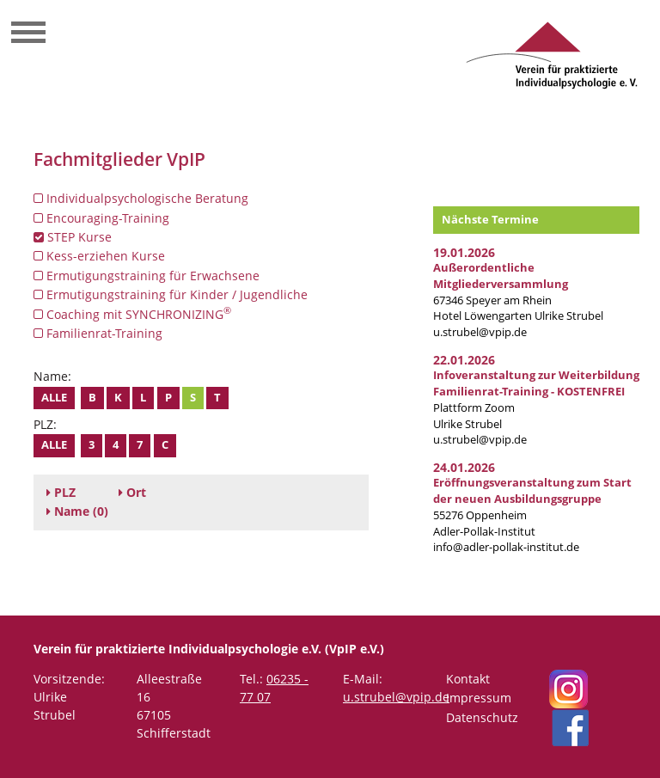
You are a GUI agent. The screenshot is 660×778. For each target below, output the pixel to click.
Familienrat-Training (98, 333)
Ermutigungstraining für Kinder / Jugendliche (171, 294)
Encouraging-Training (101, 218)
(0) (77, 511)
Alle (54, 397)
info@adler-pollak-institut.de (506, 547)
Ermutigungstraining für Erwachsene (147, 275)
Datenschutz (482, 717)
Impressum (478, 697)
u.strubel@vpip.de (480, 332)
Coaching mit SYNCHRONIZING (132, 313)
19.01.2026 (464, 252)
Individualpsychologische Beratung (141, 198)
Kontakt (468, 679)
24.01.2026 (464, 467)
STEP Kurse (73, 237)
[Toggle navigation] (28, 34)
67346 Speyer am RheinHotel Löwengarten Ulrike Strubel (518, 292)
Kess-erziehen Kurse (99, 256)
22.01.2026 (464, 360)
